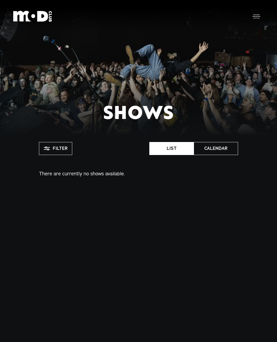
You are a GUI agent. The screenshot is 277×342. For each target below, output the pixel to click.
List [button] (172, 148)
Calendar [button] (215, 148)
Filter (56, 148)
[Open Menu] (256, 16)
